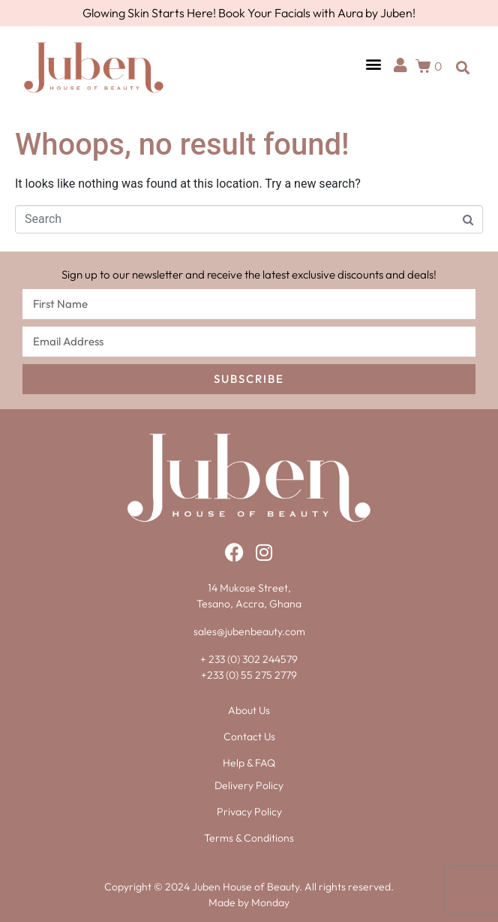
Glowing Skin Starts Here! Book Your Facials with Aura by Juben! (249, 12)
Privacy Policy (249, 811)
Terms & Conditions (249, 838)
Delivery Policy (249, 785)
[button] (373, 64)
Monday (270, 902)
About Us (249, 710)
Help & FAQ (249, 763)
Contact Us (249, 736)
